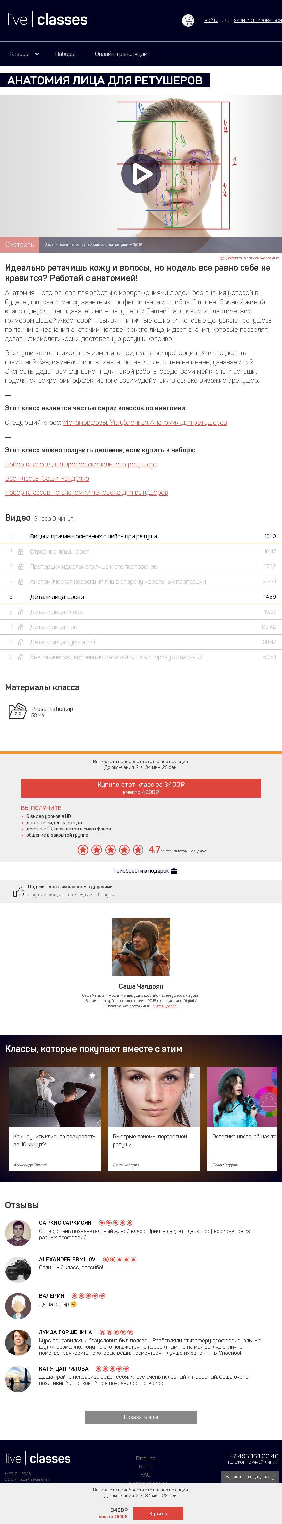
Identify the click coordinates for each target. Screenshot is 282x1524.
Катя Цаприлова (64, 1369)
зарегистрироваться (258, 20)
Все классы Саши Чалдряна (47, 478)
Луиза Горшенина (65, 1332)
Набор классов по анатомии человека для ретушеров (86, 492)
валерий (51, 1296)
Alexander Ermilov (67, 1259)
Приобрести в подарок (141, 871)
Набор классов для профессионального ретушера (81, 464)
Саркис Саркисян (65, 1223)
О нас (146, 1466)
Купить (158, 1514)
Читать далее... (166, 1006)
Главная (146, 1458)
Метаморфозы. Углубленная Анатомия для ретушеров (145, 422)
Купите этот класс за (141, 788)
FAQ (146, 1474)
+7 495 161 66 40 (254, 1456)
